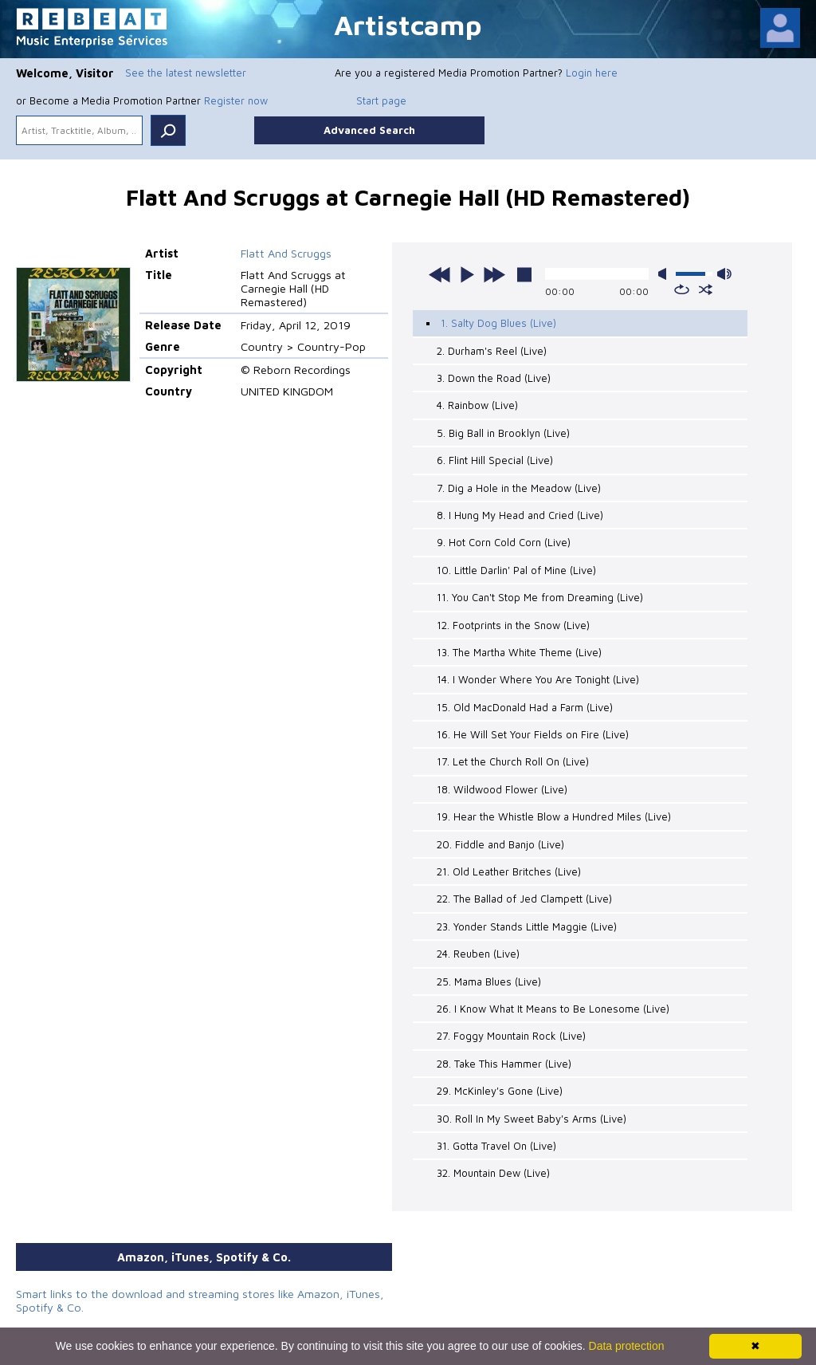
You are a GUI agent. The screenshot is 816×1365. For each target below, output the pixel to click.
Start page (381, 100)
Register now (236, 100)
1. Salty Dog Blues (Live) (498, 323)
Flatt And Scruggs (286, 253)
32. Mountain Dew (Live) (493, 1172)
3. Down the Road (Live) (494, 378)
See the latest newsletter (185, 72)
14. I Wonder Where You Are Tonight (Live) (538, 679)
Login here (592, 72)
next (494, 274)
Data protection (627, 1345)
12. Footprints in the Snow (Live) (513, 625)
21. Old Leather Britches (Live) (509, 871)
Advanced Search (369, 130)
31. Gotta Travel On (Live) (496, 1145)
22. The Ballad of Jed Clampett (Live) (524, 898)
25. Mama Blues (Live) (489, 981)
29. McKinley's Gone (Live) (500, 1090)
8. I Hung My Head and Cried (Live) (520, 515)
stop (524, 274)
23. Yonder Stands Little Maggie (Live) (527, 926)
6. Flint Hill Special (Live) (495, 460)
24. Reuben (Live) (478, 953)
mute (665, 274)
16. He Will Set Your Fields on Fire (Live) (533, 734)
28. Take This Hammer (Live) (504, 1063)
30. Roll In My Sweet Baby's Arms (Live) (531, 1118)
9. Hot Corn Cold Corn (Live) (504, 542)
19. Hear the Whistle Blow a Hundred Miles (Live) (554, 816)
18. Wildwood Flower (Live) (502, 789)
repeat (682, 289)
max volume (724, 274)
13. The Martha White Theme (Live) (519, 652)
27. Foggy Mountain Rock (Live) (511, 1035)
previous (440, 274)
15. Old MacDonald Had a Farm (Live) (525, 707)
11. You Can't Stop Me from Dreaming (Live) (540, 597)
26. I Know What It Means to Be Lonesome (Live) (553, 1008)
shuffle (706, 289)
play (467, 274)
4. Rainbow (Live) (477, 405)
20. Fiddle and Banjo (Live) (500, 844)
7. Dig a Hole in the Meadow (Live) (519, 488)
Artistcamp (408, 24)
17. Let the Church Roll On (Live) (513, 761)
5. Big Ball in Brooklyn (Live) (503, 433)
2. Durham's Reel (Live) (492, 350)
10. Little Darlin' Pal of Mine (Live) (516, 570)
